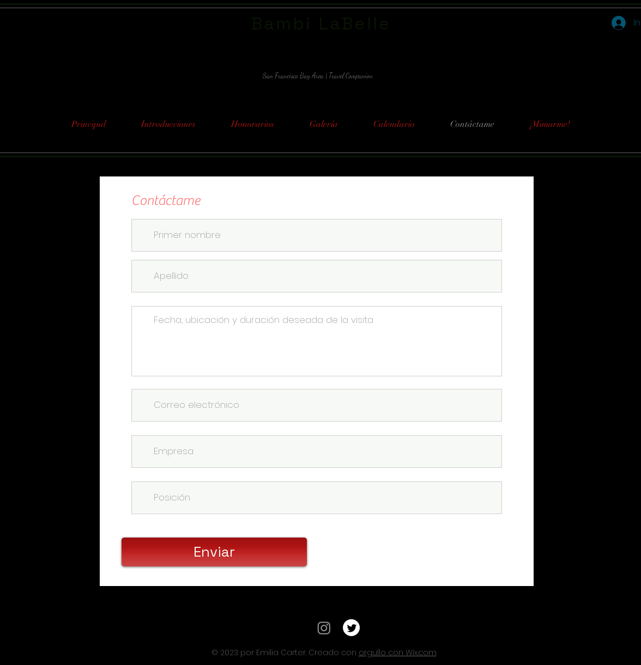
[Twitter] (351, 627)
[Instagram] (324, 627)
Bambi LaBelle (321, 23)
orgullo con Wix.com (398, 652)
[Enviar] (214, 552)
